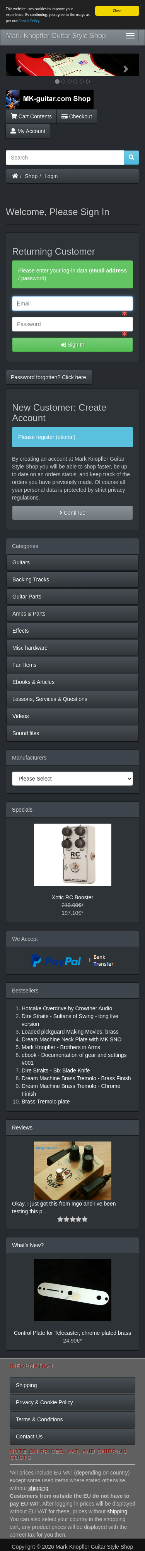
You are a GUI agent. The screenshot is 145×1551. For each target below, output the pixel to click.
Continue (72, 513)
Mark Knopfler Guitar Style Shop (56, 36)
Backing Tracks (30, 579)
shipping (38, 1488)
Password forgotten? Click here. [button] (49, 377)
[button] (16, 65)
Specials (22, 810)
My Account (27, 131)
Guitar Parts (26, 596)
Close (117, 10)
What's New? (28, 1245)
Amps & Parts (29, 614)
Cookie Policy (29, 20)
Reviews (22, 1127)
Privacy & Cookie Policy (44, 1402)
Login (51, 176)
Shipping (26, 1385)
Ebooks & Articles (33, 682)
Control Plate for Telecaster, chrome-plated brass (72, 1333)
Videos (20, 716)
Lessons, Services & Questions (49, 699)
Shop (31, 176)
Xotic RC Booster (72, 897)
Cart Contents (31, 116)
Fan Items (24, 665)
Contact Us (29, 1436)
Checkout (76, 116)
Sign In (72, 345)
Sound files (25, 733)
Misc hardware (30, 648)
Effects (20, 631)
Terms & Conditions (39, 1419)
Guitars (21, 562)
